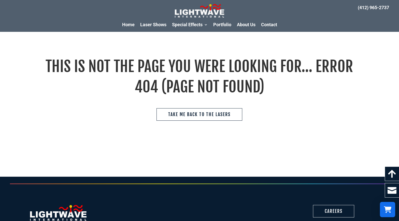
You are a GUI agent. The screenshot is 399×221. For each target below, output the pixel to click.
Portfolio (222, 24)
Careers (334, 211)
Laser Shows (153, 24)
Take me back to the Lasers (199, 114)
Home (128, 24)
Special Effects (187, 24)
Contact (269, 24)
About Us (246, 24)
